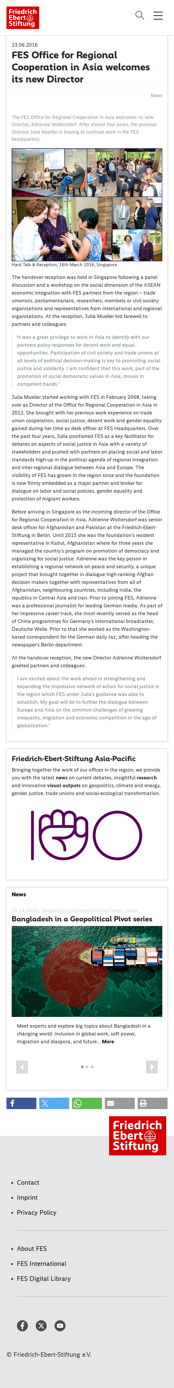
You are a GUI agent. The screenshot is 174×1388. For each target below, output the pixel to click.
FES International (41, 1263)
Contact (28, 1182)
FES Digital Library (44, 1278)
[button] (22, 1067)
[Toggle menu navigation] (158, 15)
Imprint (27, 1197)
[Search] (141, 15)
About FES (32, 1248)
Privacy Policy (36, 1212)
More (108, 1041)
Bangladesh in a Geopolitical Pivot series (82, 918)
